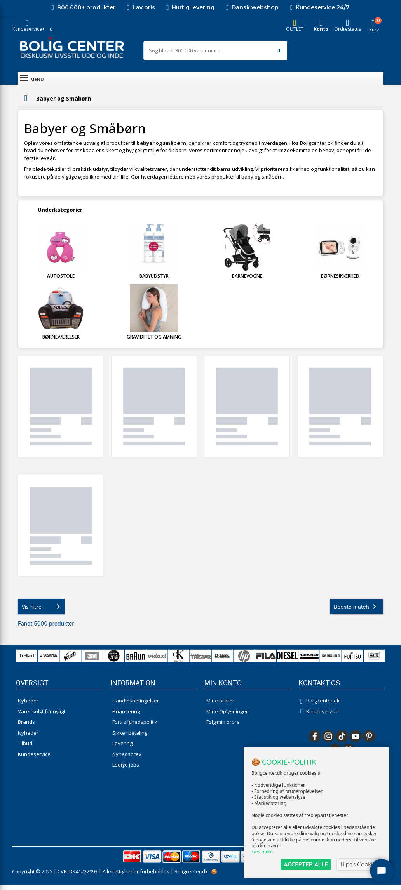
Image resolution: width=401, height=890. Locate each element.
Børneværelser (61, 342)
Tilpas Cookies (359, 864)
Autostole (61, 281)
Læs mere (262, 851)
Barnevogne (247, 281)
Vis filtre (42, 612)
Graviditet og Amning (154, 342)
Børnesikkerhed (340, 281)
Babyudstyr (154, 281)
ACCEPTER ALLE (306, 864)
